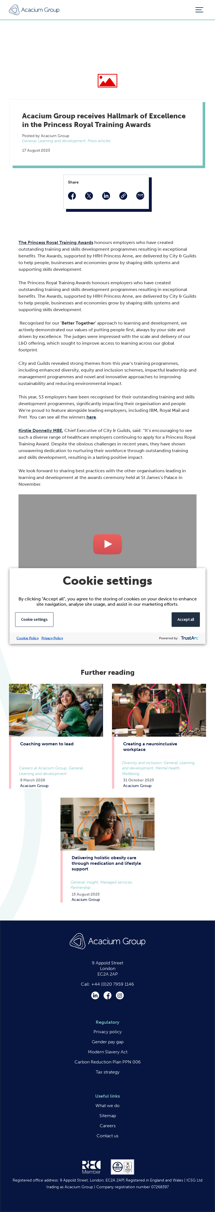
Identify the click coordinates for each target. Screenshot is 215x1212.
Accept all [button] (185, 619)
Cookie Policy (28, 638)
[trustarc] (189, 638)
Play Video (107, 544)
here (91, 417)
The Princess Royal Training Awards (55, 242)
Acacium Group (34, 9)
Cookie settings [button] (34, 619)
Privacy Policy (52, 638)
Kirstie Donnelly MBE (40, 430)
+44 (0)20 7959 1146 (112, 984)
